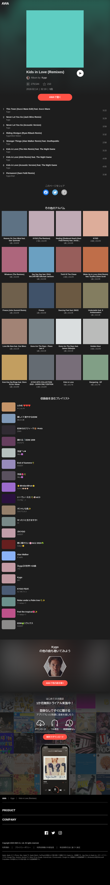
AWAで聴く (55, 97)
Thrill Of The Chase (68, 274)
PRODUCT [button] (8, 810)
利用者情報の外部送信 (45, 847)
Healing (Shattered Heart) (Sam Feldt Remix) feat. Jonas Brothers (68, 240)
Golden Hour (95, 346)
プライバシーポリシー (23, 847)
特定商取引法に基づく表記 (70, 847)
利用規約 (5, 847)
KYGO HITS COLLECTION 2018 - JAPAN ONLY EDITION (41, 383)
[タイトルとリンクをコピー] (64, 192)
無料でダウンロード (55, 737)
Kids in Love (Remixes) (27, 798)
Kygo (44, 77)
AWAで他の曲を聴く (55, 683)
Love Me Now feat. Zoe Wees (14, 346)
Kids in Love (68, 382)
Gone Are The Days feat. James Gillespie (68, 347)
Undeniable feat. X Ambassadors (95, 311)
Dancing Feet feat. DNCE (68, 310)
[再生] (80, 73)
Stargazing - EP (95, 382)
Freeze (41, 310)
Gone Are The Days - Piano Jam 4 (42, 347)
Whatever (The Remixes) (14, 274)
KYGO (95, 238)
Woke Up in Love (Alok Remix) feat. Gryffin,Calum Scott (95, 275)
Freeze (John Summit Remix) (14, 310)
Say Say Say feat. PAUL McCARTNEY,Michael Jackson (41, 275)
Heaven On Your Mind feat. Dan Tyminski (14, 239)
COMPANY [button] (9, 819)
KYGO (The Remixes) (41, 238)
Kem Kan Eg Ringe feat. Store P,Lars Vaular (14, 383)
